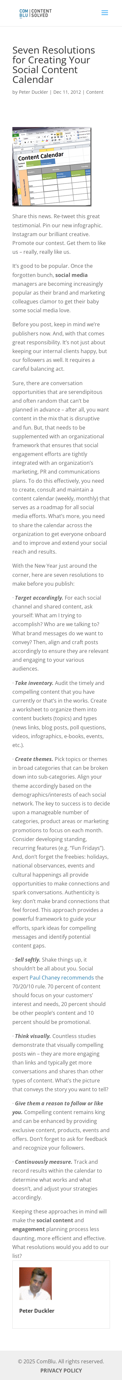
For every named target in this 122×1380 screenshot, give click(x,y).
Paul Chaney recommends (62, 977)
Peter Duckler (33, 92)
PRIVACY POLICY (61, 1370)
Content (94, 92)
